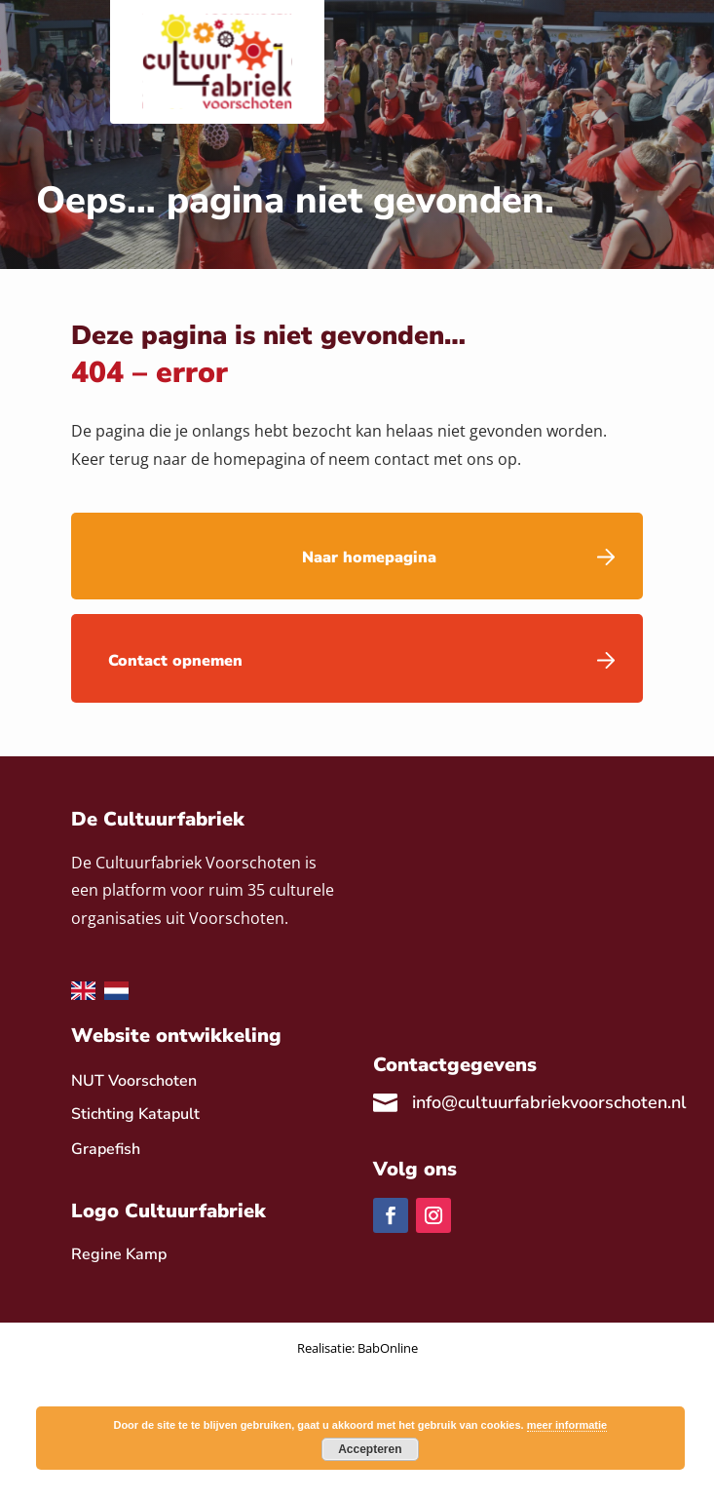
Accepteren (369, 1449)
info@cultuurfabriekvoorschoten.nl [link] (549, 1102)
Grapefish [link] (105, 1149)
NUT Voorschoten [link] (134, 1081)
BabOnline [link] (387, 1348)
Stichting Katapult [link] (135, 1114)
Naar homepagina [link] (369, 557)
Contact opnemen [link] (175, 661)
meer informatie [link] (567, 1425)
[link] (119, 1254)
